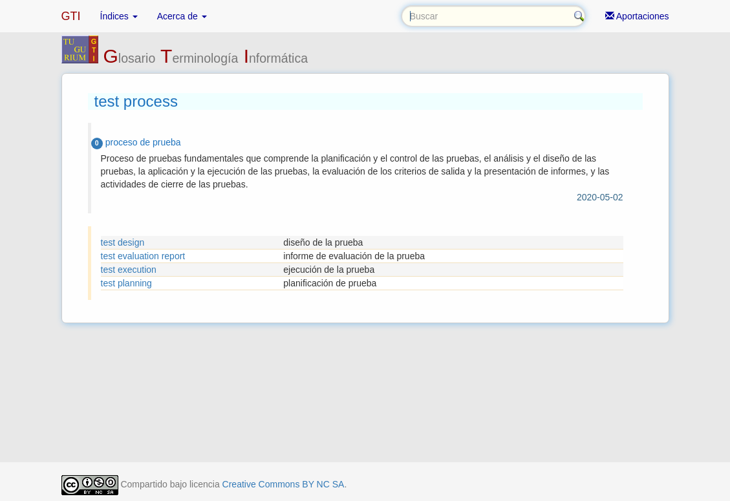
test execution (128, 269)
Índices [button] (119, 16)
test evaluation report (143, 256)
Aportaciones (637, 16)
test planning (126, 283)
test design (123, 242)
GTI (71, 16)
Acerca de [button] (182, 16)
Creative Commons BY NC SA (283, 484)
